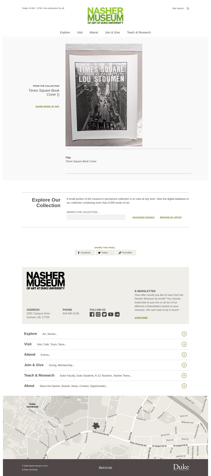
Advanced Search (143, 217)
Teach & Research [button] (139, 32)
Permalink (125, 252)
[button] (180, 8)
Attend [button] (94, 32)
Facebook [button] (83, 252)
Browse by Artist (171, 217)
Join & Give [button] (112, 32)
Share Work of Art (47, 106)
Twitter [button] (103, 252)
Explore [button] (65, 32)
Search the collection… (83, 212)
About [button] (105, 386)
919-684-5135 (71, 313)
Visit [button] (79, 32)
